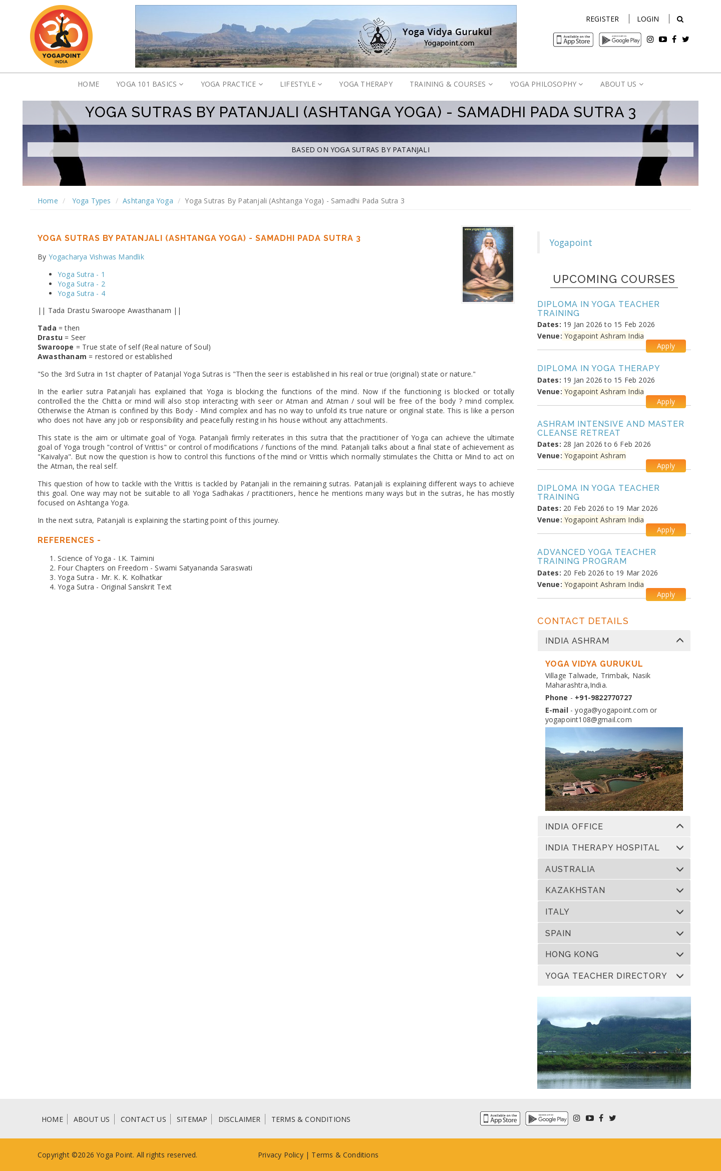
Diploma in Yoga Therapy (598, 368)
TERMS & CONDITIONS (311, 1119)
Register (602, 19)
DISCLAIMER (239, 1119)
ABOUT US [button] (621, 84)
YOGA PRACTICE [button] (232, 84)
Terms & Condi (336, 1154)
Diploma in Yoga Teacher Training (598, 309)
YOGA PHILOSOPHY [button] (546, 84)
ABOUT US (92, 1119)
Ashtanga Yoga (148, 200)
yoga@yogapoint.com (611, 710)
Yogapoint (571, 242)
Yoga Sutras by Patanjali (380, 149)
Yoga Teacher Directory (606, 976)
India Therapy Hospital (602, 847)
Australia (570, 869)
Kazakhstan (575, 890)
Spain (558, 933)
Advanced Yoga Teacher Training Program (596, 556)
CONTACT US (143, 1119)
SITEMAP (192, 1119)
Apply (666, 346)
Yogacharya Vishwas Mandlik (96, 256)
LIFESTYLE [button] (301, 84)
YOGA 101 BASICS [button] (149, 84)
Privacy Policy (280, 1154)
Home (48, 200)
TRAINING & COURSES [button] (451, 84)
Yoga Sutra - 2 (81, 283)
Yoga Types (90, 200)
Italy (557, 912)
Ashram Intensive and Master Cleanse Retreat (610, 428)
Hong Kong (572, 954)
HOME (88, 84)
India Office (574, 826)
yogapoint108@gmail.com (588, 719)
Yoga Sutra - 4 (81, 293)
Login (648, 19)
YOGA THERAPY (365, 84)
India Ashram (577, 641)
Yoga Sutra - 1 (81, 274)
